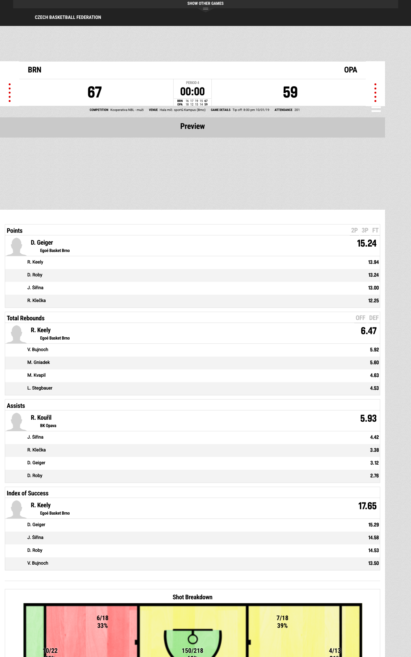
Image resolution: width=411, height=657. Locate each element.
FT (375, 230)
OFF (360, 318)
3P (365, 230)
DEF (374, 318)
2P (354, 230)
